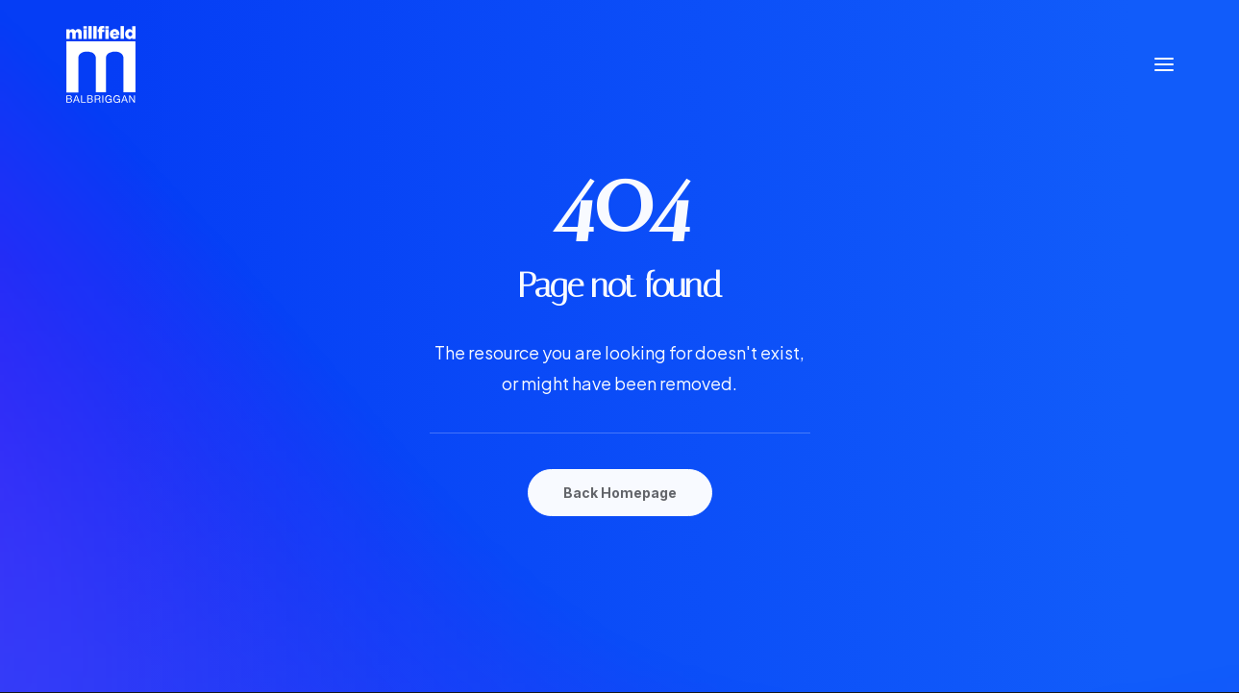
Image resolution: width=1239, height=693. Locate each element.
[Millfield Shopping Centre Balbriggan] (101, 64)
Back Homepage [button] (620, 492)
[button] (1164, 64)
